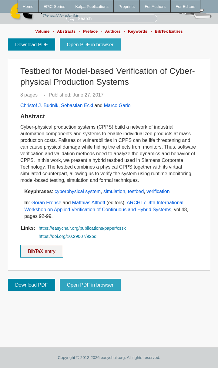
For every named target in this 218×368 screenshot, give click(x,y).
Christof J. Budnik (39, 105)
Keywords (137, 31)
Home (28, 6)
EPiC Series (54, 6)
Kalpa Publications (92, 6)
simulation (114, 191)
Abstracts (66, 31)
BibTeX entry (41, 249)
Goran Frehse (46, 202)
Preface (90, 31)
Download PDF (31, 44)
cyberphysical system (78, 191)
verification (157, 191)
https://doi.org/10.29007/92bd (67, 236)
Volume (42, 31)
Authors (113, 31)
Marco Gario (117, 105)
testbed (136, 191)
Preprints (127, 6)
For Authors (155, 6)
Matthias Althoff (88, 202)
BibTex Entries (169, 31)
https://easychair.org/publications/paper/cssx (82, 228)
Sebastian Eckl (77, 105)
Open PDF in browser (90, 44)
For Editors (185, 6)
